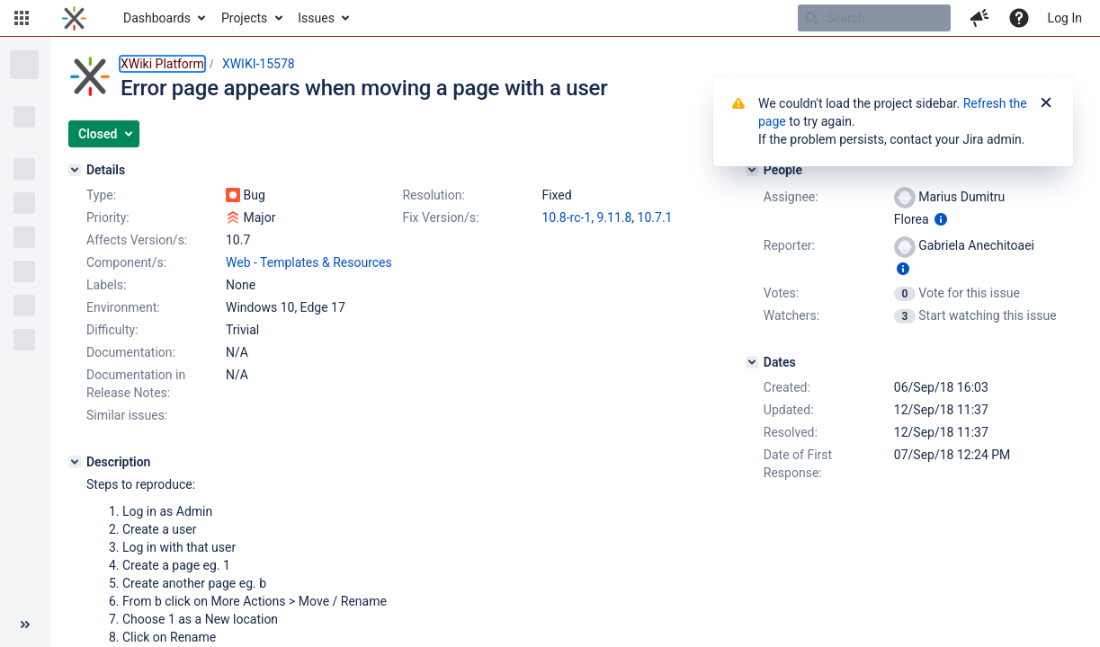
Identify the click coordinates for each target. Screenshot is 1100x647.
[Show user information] (941, 219)
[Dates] (752, 362)
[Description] (74, 462)
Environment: (123, 307)
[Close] (1046, 103)
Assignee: (791, 197)
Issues (316, 18)
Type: (101, 195)
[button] (21, 18)
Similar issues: (126, 415)
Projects (244, 18)
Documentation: (130, 352)
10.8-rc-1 (566, 217)
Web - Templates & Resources (309, 262)
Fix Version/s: (440, 217)
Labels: (106, 285)
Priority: (108, 217)
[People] (752, 170)
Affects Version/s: (136, 240)
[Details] (74, 170)
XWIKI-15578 (258, 64)
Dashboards (157, 18)
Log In (1065, 18)
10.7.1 (655, 217)
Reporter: (789, 245)
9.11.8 (614, 217)
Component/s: (126, 262)
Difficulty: (112, 330)
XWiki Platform (162, 64)
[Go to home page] (74, 18)
